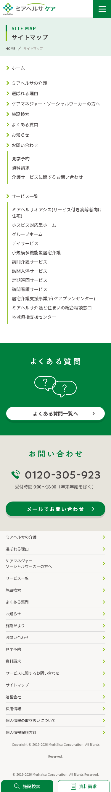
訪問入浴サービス (29, 271)
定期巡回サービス (29, 280)
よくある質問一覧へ (55, 413)
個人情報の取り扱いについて (31, 720)
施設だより (15, 625)
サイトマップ (17, 685)
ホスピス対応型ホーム (34, 225)
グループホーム (27, 234)
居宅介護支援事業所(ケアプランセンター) (53, 298)
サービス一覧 (25, 196)
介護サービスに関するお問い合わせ (47, 177)
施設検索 (20, 114)
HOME (10, 48)
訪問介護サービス (29, 261)
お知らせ (20, 135)
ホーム (18, 68)
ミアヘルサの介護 (29, 83)
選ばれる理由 (25, 93)
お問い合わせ (25, 145)
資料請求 (21, 168)
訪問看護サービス (29, 289)
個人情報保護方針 (21, 732)
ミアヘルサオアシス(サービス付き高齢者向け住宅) (57, 212)
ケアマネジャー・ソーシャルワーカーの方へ (56, 103)
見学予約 (21, 158)
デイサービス (25, 243)
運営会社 (13, 697)
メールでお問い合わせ (55, 508)
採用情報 (13, 708)
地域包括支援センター (34, 317)
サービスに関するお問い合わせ (32, 673)
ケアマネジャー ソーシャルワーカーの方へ (29, 563)
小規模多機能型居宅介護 (36, 252)
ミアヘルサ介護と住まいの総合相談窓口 (52, 307)
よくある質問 (25, 124)
